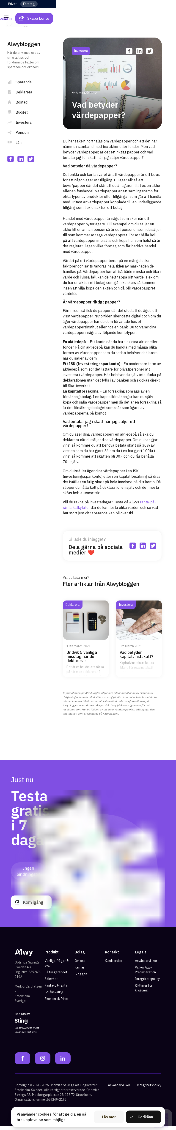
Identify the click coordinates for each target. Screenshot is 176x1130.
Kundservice (113, 965)
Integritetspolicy (147, 983)
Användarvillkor (146, 965)
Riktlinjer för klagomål (143, 992)
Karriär (79, 972)
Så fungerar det (56, 976)
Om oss (80, 965)
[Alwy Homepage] (88, 18)
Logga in (125, 18)
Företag (29, 4)
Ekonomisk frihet (57, 1003)
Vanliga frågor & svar (57, 967)
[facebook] (10, 159)
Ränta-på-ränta (56, 990)
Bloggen (81, 978)
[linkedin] (20, 159)
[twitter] (31, 159)
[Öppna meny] (7, 18)
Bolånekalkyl (54, 996)
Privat (12, 4)
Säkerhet (51, 983)
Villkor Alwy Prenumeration (145, 974)
